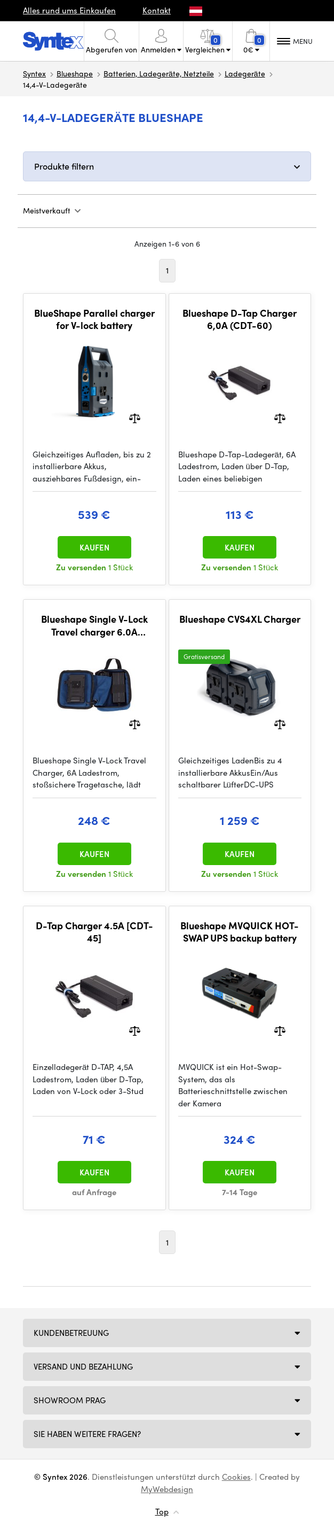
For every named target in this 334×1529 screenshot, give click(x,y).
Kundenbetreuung (71, 1333)
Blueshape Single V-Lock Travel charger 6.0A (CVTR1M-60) (94, 625)
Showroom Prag (70, 1400)
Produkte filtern (64, 166)
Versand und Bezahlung (83, 1366)
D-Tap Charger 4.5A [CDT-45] (94, 931)
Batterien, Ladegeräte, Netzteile (159, 73)
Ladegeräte (245, 73)
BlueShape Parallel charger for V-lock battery (94, 319)
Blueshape (75, 73)
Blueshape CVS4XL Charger (239, 619)
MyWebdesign (167, 1489)
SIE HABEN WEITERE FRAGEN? (87, 1434)
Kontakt (156, 10)
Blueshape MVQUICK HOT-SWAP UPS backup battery (239, 931)
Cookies (236, 1476)
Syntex (34, 73)
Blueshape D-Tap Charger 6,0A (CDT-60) (239, 319)
